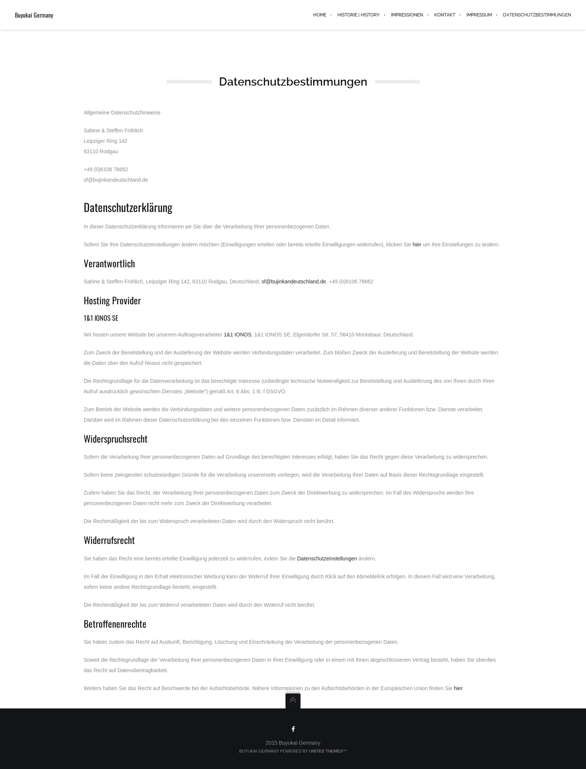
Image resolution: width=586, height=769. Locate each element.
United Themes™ (328, 751)
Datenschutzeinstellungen (327, 559)
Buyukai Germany (34, 14)
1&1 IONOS (238, 335)
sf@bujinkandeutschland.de (294, 281)
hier (417, 244)
